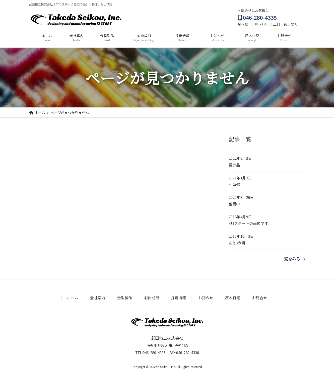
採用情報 (178, 298)
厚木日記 (232, 298)
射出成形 (151, 298)
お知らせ (205, 298)
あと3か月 (237, 242)
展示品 (234, 164)
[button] (292, 259)
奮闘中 (234, 204)
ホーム (72, 298)
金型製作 (124, 298)
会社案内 (97, 298)
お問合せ (259, 298)
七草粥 (234, 184)
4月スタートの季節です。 (250, 223)
